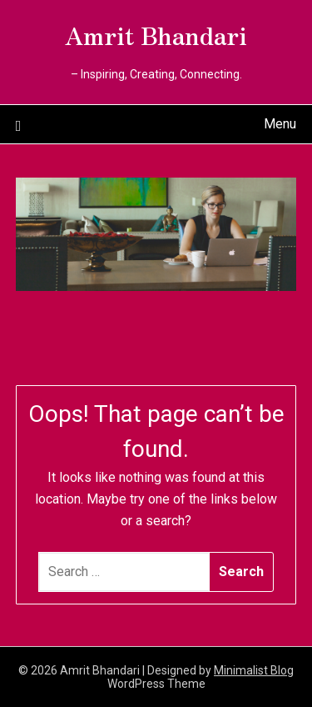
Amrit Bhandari (156, 34)
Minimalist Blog (254, 670)
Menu (280, 124)
